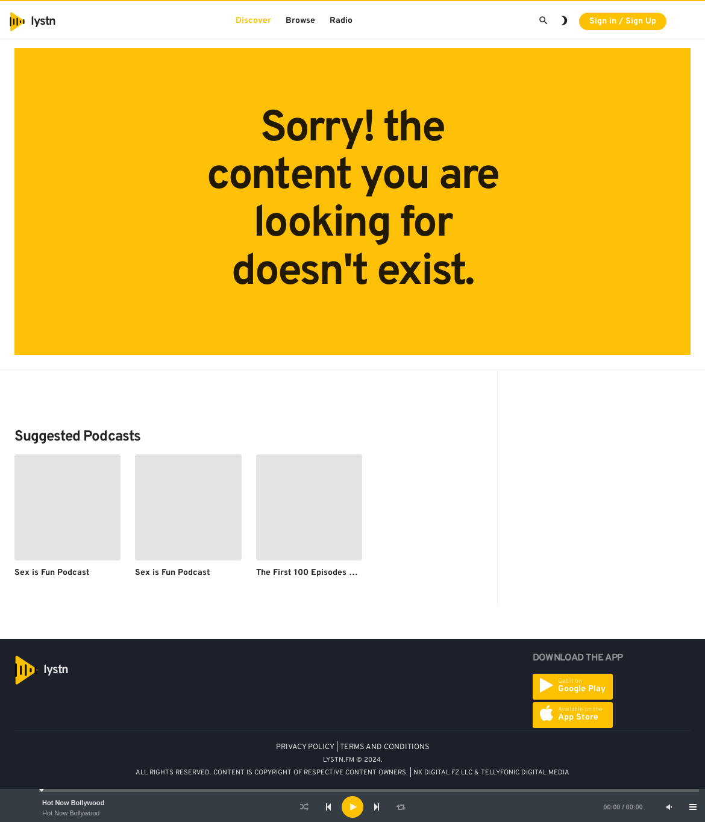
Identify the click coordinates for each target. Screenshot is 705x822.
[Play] (352, 807)
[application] (352, 807)
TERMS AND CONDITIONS (385, 747)
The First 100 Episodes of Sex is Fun (328, 573)
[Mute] (669, 807)
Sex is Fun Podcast (52, 573)
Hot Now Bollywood (73, 802)
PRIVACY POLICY (305, 747)
